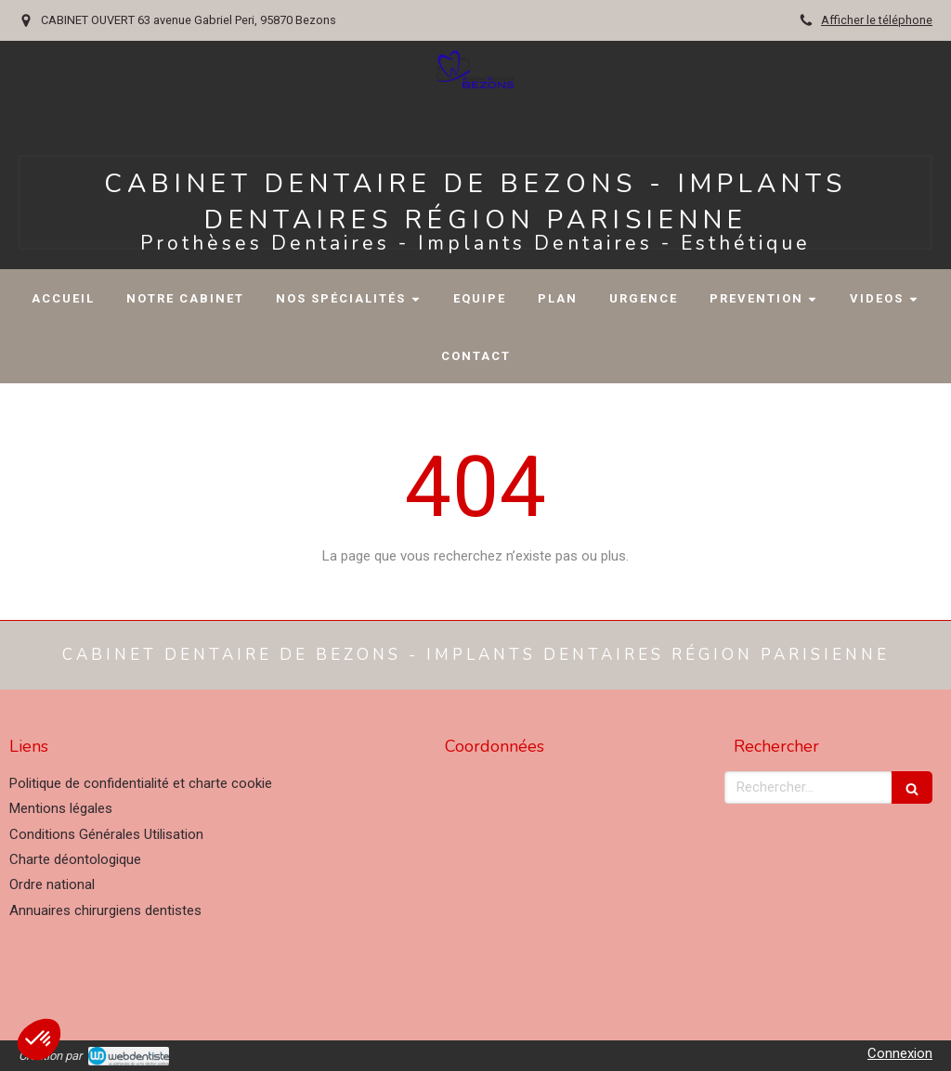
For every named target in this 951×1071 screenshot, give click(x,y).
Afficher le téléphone (876, 20)
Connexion (899, 1053)
